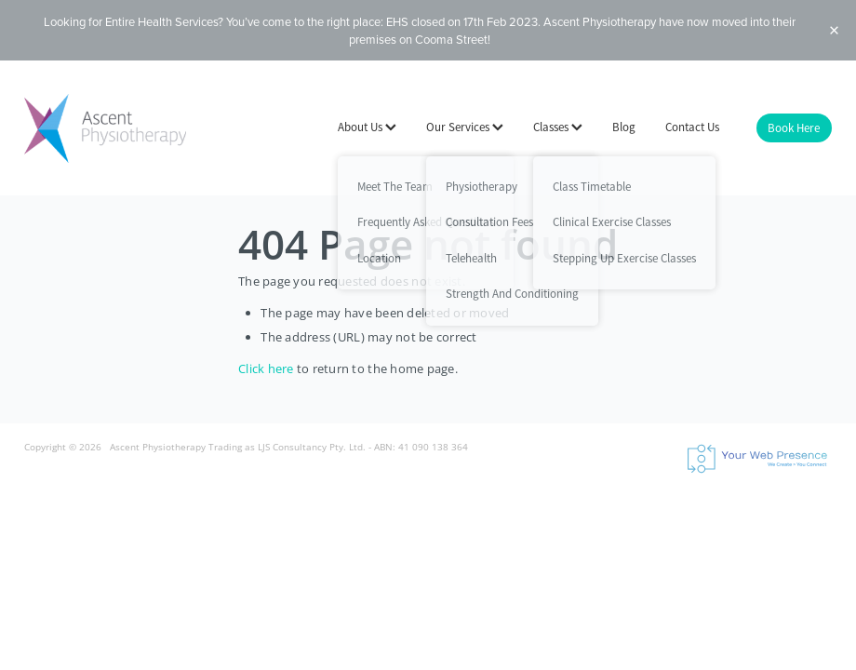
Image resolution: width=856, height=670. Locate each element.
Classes (557, 127)
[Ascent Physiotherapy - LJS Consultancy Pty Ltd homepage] (104, 128)
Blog (623, 127)
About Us (367, 127)
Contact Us (692, 127)
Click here (266, 368)
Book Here (794, 128)
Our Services (464, 127)
